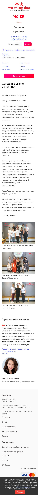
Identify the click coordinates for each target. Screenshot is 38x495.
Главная (5, 54)
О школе (6, 417)
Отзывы (5, 436)
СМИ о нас (6, 465)
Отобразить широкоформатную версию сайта (19, 50)
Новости (7, 56)
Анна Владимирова (9, 427)
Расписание (19, 27)
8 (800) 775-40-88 (19, 36)
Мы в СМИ (6, 69)
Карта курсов (14, 44)
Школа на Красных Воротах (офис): (15, 405)
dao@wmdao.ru (8, 401)
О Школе (5, 63)
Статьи (22, 66)
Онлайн (5, 422)
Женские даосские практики (12, 452)
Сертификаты (19, 32)
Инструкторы (25, 63)
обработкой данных (23, 487)
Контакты (6, 395)
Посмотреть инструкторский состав (15, 349)
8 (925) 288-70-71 (19, 39)
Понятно (20, 492)
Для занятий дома (27, 69)
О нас (19, 22)
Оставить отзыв (19, 76)
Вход (27, 44)
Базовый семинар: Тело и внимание (15, 447)
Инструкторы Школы (9, 431)
